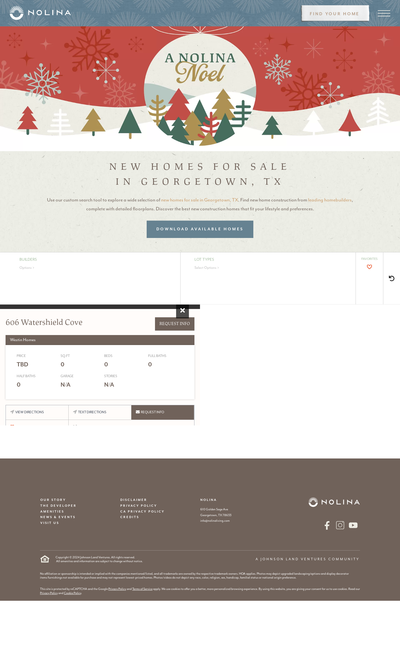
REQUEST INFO (174, 323)
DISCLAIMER (133, 500)
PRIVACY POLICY (138, 506)
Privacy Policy (117, 589)
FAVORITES (369, 259)
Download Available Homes (200, 239)
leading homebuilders (330, 210)
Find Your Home (335, 14)
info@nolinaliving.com (215, 521)
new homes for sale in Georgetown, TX (199, 210)
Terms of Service (142, 589)
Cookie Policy (72, 593)
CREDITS (129, 517)
